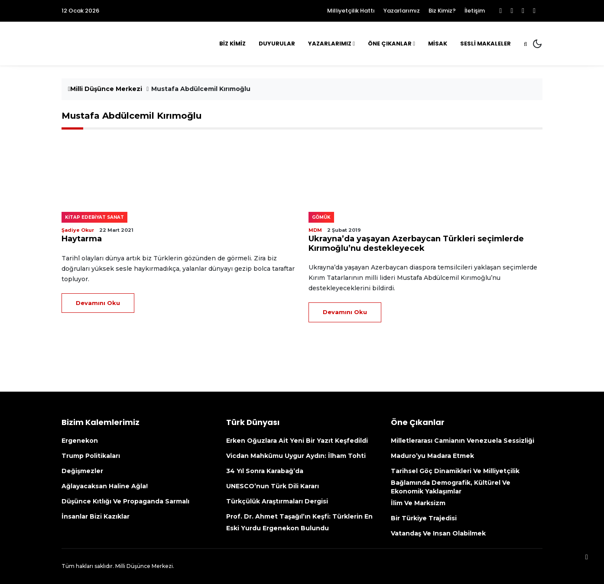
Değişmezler (82, 471)
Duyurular (277, 43)
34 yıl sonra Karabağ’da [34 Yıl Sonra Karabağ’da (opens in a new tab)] (264, 471)
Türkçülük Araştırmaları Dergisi (277, 501)
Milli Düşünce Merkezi (105, 89)
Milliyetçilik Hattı (351, 10)
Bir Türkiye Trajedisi (424, 518)
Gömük (321, 217)
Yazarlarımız (401, 10)
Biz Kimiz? (442, 10)
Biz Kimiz (232, 43)
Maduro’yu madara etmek (432, 456)
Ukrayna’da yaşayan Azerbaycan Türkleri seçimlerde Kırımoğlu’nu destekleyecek (416, 243)
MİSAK (437, 43)
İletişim (474, 10)
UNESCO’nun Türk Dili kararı (272, 486)
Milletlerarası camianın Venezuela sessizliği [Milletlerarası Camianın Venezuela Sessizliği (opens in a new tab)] (464, 440)
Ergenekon (80, 440)
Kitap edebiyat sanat (94, 217)
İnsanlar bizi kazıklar (96, 516)
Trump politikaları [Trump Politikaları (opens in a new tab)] (91, 456)
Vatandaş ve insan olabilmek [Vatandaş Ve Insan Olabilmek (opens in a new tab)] (438, 533)
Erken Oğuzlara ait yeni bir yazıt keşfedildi (297, 440)
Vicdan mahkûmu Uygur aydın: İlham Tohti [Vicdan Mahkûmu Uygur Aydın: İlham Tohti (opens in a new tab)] (296, 456)
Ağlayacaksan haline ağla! (105, 486)
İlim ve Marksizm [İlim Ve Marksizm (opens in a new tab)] (418, 503)
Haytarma (82, 238)
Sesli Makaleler (485, 43)
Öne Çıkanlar (390, 43)
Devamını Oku (98, 302)
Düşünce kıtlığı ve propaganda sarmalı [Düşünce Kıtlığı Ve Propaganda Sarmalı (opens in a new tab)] (125, 501)
